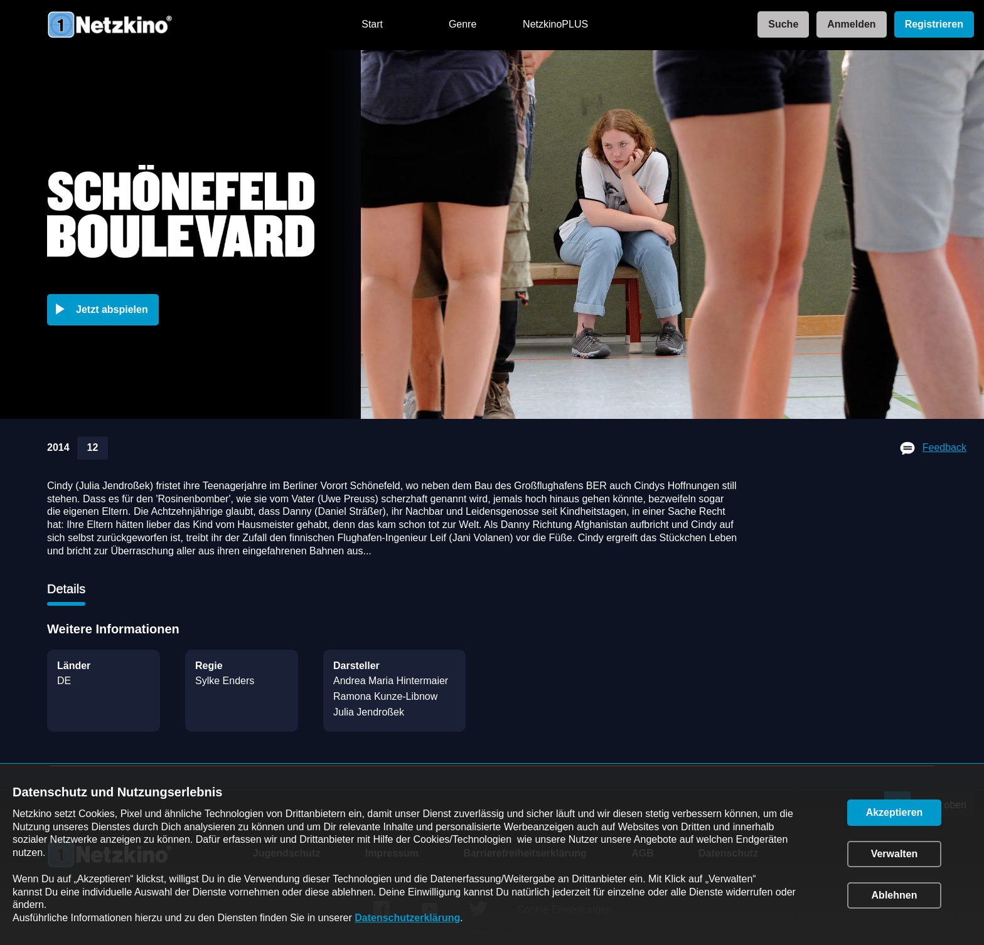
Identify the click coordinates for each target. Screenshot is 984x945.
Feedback (944, 447)
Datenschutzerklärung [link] (407, 917)
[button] (105, 309)
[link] (779, 25)
